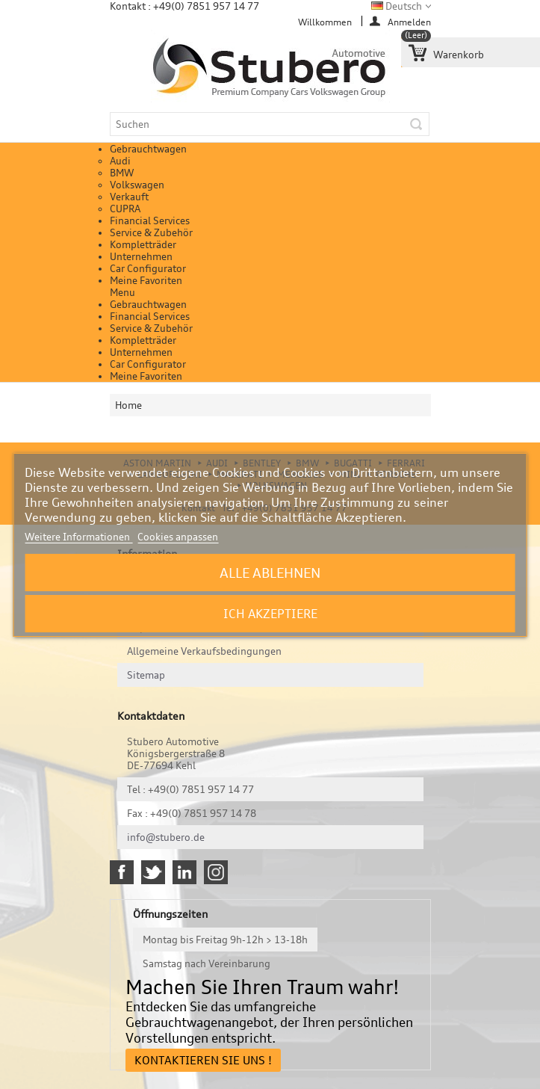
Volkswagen (137, 185)
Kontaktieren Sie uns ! (203, 1060)
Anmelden (409, 21)
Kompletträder (143, 244)
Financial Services (150, 220)
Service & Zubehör (151, 232)
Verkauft (129, 197)
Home (128, 405)
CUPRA (125, 209)
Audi (120, 161)
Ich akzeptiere (270, 613)
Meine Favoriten (146, 280)
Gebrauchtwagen (148, 149)
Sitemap (146, 675)
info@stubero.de (166, 837)
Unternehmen (141, 256)
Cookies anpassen (177, 537)
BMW (122, 173)
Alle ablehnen (270, 572)
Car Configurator (148, 268)
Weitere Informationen (78, 537)
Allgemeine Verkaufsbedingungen (204, 651)
